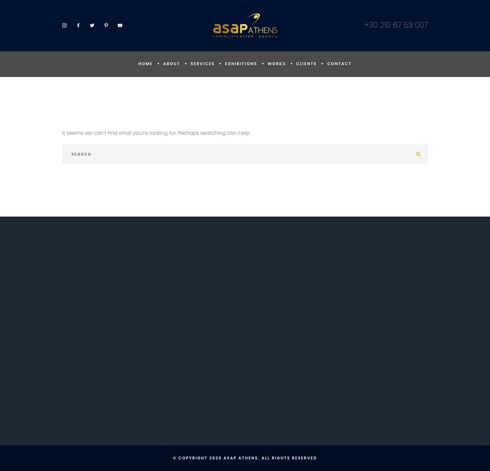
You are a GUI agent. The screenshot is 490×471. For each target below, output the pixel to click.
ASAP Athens (240, 458)
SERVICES (203, 63)
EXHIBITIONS (241, 63)
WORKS (277, 63)
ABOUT (171, 63)
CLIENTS (306, 63)
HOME (145, 63)
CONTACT (339, 63)
